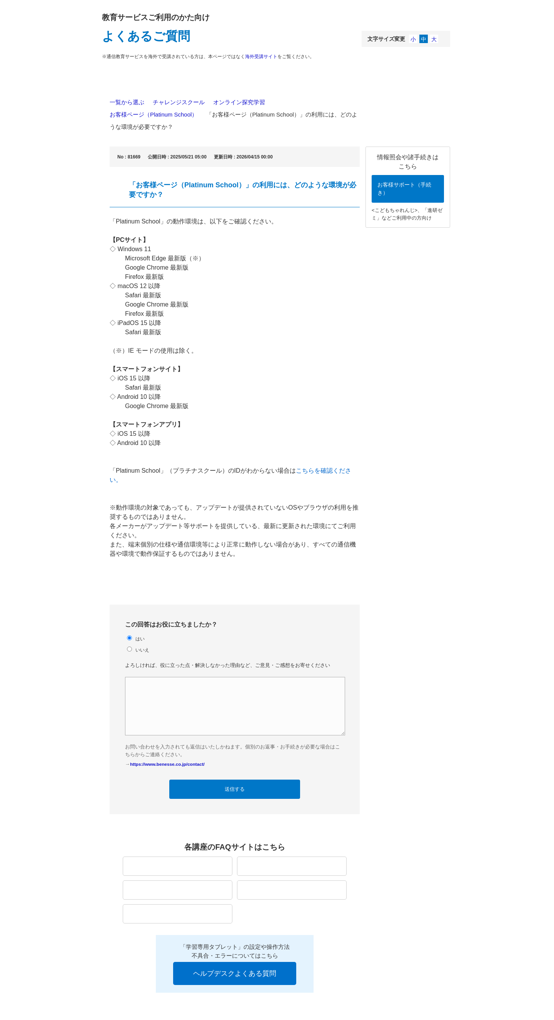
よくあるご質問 (146, 36)
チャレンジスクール (179, 102)
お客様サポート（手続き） (404, 189)
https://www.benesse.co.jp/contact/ (167, 764)
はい (140, 638)
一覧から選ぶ (127, 102)
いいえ (142, 649)
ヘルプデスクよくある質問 (234, 973)
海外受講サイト (261, 56)
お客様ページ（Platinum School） (153, 114)
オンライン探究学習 (239, 102)
